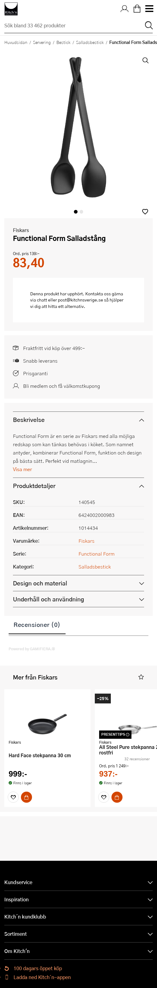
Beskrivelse (29, 419)
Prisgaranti (35, 373)
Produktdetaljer (34, 485)
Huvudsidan (15, 42)
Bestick (63, 42)
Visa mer (22, 469)
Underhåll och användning (48, 599)
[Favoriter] (13, 797)
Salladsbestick (90, 42)
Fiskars (21, 230)
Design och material (40, 583)
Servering (42, 42)
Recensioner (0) (37, 624)
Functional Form (96, 553)
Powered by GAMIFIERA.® (32, 648)
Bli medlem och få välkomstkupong (61, 385)
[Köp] (26, 797)
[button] (145, 212)
